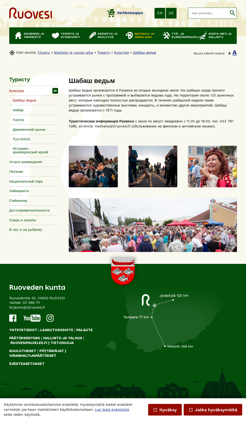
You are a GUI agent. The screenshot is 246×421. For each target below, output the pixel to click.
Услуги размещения (25, 162)
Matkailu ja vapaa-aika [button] (144, 35)
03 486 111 (31, 302)
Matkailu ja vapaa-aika (73, 52)
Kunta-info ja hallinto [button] (220, 35)
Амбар (18, 110)
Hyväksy (165, 409)
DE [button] (171, 13)
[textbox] (208, 13)
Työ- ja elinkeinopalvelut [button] (183, 35)
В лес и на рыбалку (25, 229)
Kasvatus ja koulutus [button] (108, 35)
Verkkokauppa (125, 13)
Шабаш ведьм (144, 52)
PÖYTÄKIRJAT (51, 351)
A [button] (229, 53)
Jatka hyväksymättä (213, 409)
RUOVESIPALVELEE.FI (28, 343)
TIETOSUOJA (62, 343)
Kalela (18, 120)
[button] (232, 13)
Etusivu (44, 52)
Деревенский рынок (29, 129)
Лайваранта (19, 191)
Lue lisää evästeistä (112, 409)
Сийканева (18, 200)
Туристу (103, 52)
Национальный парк (26, 181)
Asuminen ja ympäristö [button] (34, 35)
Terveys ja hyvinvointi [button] (70, 35)
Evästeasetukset (27, 364)
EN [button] (160, 13)
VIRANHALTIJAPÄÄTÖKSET (32, 355)
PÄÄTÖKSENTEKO (24, 338)
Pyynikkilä (21, 139)
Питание (16, 171)
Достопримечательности (29, 210)
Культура (121, 52)
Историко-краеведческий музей (30, 150)
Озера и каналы (22, 220)
